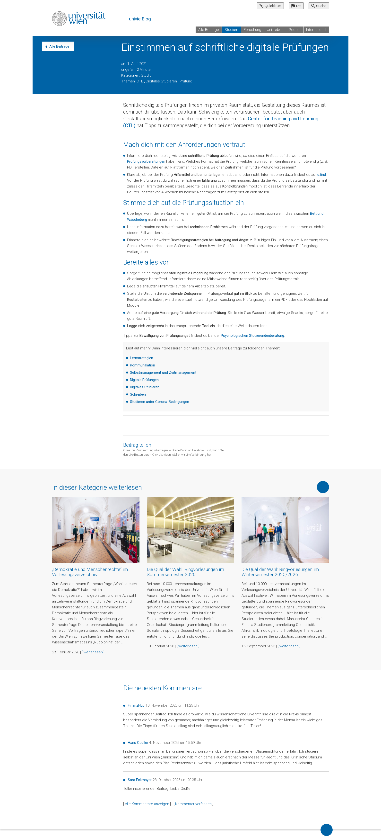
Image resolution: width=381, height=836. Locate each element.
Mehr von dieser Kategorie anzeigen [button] (323, 487)
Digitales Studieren (161, 81)
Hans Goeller (138, 742)
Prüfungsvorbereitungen (146, 161)
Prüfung (186, 81)
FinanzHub (136, 705)
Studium (231, 29)
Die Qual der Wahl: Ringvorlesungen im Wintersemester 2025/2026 (280, 572)
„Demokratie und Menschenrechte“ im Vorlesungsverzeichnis (90, 572)
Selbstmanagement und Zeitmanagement (163, 372)
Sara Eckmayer (140, 780)
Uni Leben (275, 29)
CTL (140, 81)
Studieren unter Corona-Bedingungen (159, 402)
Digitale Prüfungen (144, 380)
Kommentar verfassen (193, 804)
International (316, 29)
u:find (321, 174)
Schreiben (138, 394)
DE (296, 6)
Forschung (252, 29)
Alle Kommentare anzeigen (147, 804)
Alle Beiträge (208, 29)
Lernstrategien (141, 358)
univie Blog (140, 19)
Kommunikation (142, 365)
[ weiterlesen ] (93, 652)
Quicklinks (270, 6)
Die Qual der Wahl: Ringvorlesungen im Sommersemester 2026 (185, 572)
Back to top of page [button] (326, 830)
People (295, 29)
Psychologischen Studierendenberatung (252, 335)
